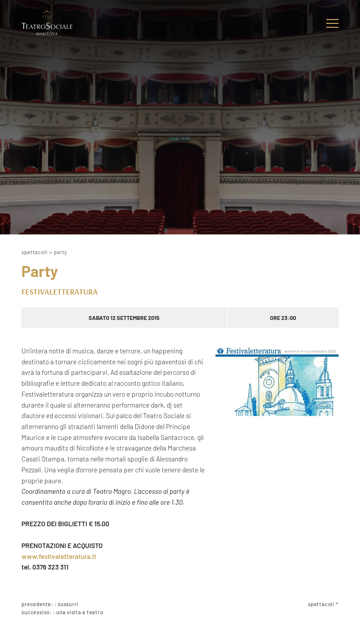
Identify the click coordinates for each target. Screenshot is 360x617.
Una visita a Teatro (79, 612)
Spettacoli (34, 252)
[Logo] (46, 23)
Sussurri (68, 604)
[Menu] (332, 23)
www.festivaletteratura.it (58, 556)
